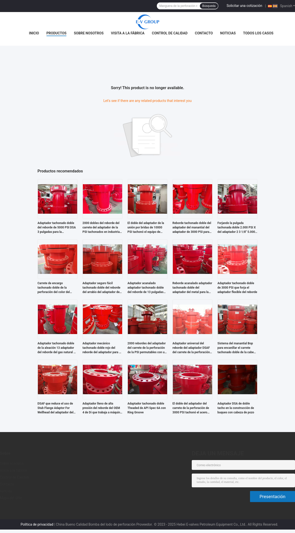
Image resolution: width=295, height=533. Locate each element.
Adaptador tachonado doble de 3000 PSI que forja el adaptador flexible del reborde (237, 287)
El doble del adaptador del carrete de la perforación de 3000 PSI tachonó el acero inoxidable (191, 408)
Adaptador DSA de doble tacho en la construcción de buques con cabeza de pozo (236, 408)
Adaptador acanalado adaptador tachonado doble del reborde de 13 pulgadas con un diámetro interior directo (146, 287)
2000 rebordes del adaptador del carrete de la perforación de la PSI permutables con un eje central (147, 348)
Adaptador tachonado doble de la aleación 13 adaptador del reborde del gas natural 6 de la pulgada (56, 348)
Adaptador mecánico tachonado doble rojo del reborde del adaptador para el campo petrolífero (102, 348)
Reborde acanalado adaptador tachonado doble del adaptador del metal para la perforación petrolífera (192, 287)
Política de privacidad (37, 524)
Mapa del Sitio (11, 498)
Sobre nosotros (88, 33)
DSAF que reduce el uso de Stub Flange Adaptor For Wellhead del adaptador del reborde (56, 408)
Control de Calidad (170, 33)
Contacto (204, 33)
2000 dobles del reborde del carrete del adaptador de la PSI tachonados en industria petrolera (101, 227)
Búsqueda (209, 6)
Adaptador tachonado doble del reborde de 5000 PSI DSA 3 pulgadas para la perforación (57, 227)
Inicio (34, 33)
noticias (228, 33)
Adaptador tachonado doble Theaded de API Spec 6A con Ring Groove (147, 408)
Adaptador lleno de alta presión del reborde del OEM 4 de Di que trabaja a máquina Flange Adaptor (102, 408)
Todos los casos (258, 33)
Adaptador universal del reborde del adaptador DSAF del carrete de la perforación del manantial (191, 348)
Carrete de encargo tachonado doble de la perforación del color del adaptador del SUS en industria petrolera (54, 287)
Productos (56, 33)
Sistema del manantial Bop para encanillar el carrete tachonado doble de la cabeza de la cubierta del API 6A (237, 348)
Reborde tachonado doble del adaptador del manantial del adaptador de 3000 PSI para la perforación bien (192, 227)
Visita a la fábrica (127, 33)
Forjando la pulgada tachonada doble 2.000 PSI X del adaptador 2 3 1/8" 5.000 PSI (237, 227)
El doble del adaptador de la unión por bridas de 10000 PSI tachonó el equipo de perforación (146, 227)
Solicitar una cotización (244, 6)
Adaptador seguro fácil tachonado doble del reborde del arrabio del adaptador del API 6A (101, 287)
